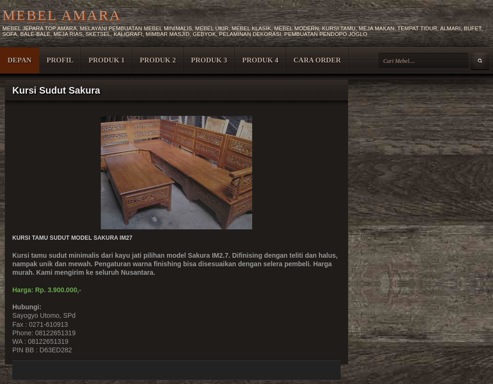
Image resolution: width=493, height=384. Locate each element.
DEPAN (20, 60)
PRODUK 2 (158, 60)
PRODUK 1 (106, 60)
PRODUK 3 (209, 60)
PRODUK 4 (260, 60)
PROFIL (60, 60)
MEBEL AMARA (61, 15)
